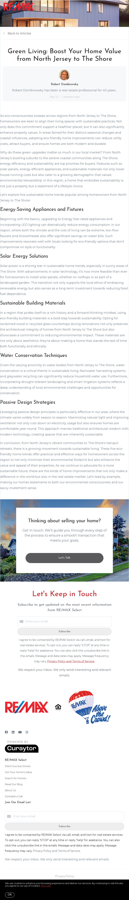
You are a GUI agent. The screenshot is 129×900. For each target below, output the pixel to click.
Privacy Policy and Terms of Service (70, 661)
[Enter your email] (67, 621)
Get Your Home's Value (18, 772)
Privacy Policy (64, 876)
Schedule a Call (14, 796)
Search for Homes (15, 778)
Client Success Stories (18, 766)
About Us (10, 790)
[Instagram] (27, 732)
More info (46, 885)
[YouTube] (20, 732)
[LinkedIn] (13, 732)
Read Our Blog (13, 784)
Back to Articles (19, 33)
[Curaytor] (21, 751)
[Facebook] (6, 732)
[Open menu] (124, 6)
